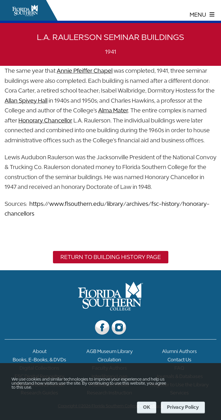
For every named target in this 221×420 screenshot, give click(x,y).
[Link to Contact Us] (179, 361)
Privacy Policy (183, 407)
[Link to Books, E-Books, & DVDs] (40, 361)
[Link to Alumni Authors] (179, 353)
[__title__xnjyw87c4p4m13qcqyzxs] (25, 10)
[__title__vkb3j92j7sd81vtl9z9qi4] (110, 308)
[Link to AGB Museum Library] (109, 353)
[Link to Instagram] (119, 327)
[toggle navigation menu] (202, 14)
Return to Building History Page (110, 257)
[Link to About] (40, 353)
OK (146, 407)
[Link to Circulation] (109, 361)
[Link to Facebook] (102, 327)
